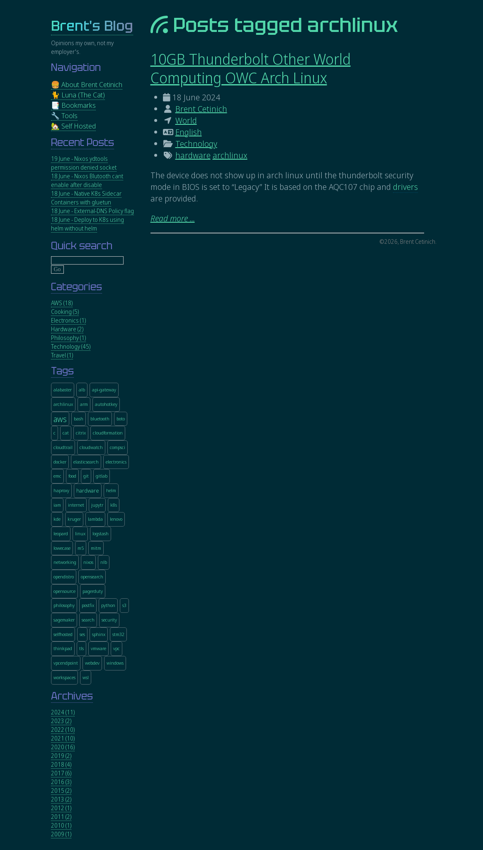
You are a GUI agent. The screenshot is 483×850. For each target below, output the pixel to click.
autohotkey (106, 404)
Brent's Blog (92, 26)
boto (121, 418)
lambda (95, 519)
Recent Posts (82, 142)
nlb (103, 562)
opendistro (63, 576)
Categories (76, 286)
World (186, 120)
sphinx (98, 634)
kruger (74, 519)
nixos (88, 562)
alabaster (62, 389)
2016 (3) (61, 782)
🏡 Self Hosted (73, 126)
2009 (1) (61, 834)
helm (111, 490)
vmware (98, 648)
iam (57, 505)
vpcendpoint (65, 663)
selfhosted (63, 634)
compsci (117, 447)
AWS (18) (62, 303)
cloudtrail (63, 447)
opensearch (92, 576)
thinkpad (62, 648)
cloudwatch (91, 447)
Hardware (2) (67, 329)
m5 (81, 548)
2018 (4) (61, 764)
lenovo (116, 519)
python (108, 605)
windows (115, 663)
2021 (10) (63, 738)
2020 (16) (63, 747)
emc (57, 476)
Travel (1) (62, 355)
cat (66, 433)
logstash (100, 533)
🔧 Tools (64, 115)
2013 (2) (61, 799)
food (72, 476)
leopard (60, 533)
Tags (62, 370)
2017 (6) (61, 773)
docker (59, 462)
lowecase (61, 548)
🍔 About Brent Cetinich (86, 84)
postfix (88, 605)
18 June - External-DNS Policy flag (92, 211)
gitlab (101, 476)
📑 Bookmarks (73, 105)
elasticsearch (86, 462)
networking (64, 562)
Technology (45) (70, 346)
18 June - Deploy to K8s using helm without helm (87, 224)
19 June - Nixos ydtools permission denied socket (84, 163)
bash (78, 418)
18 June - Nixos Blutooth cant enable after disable (87, 180)
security (109, 620)
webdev (92, 663)
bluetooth (99, 418)
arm (84, 404)
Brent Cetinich (201, 108)
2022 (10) (63, 729)
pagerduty (93, 591)
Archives (72, 696)
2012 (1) (61, 808)
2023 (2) (61, 721)
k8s (113, 505)
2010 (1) (61, 825)
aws (60, 419)
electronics (116, 462)
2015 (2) (61, 790)
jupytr (97, 505)
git (86, 476)
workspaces (64, 677)
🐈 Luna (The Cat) (78, 95)
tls (81, 648)
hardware (193, 155)
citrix (81, 433)
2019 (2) (61, 756)
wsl (86, 677)
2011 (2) (61, 817)
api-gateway (104, 389)
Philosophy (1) (68, 338)
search (88, 620)
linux (80, 533)
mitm (96, 548)
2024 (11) (63, 712)
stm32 (118, 634)
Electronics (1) (68, 320)
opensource (64, 591)
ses (82, 634)
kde (57, 519)
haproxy (61, 490)
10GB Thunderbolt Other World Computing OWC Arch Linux (250, 68)
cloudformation (108, 433)
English (188, 132)
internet (76, 505)
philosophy (64, 605)
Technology (196, 143)
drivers (405, 186)
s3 (124, 605)
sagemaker (64, 620)
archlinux (230, 155)
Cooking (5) (65, 312)
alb (82, 389)
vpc (116, 648)
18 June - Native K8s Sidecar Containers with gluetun (86, 197)
